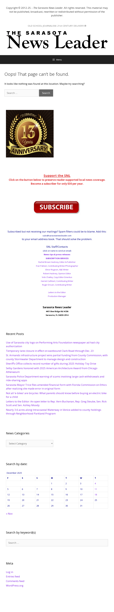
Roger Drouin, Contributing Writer (57, 284)
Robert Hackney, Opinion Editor (57, 273)
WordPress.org (14, 585)
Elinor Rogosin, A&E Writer (57, 269)
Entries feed (13, 576)
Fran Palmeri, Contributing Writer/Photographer (57, 266)
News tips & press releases (57, 254)
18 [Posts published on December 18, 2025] (96, 494)
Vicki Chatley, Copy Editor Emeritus (57, 277)
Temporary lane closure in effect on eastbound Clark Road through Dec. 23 (50, 350)
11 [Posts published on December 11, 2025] (96, 489)
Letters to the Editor (57, 292)
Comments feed (15, 581)
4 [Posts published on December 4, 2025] (95, 483)
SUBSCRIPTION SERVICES (57, 258)
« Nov (9, 513)
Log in (9, 572)
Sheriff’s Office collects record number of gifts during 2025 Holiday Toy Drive (51, 363)
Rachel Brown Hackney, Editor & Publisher (57, 262)
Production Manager (57, 296)
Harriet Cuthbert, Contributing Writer (57, 281)
